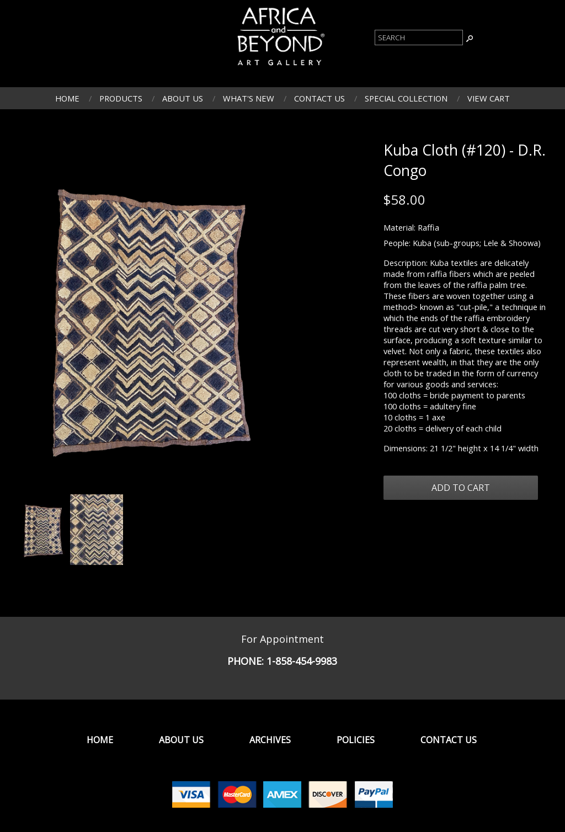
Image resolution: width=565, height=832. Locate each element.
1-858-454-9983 (301, 661)
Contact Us (319, 98)
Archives (270, 740)
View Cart (488, 98)
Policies (356, 740)
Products (120, 98)
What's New (248, 98)
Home (67, 98)
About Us (182, 98)
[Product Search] (419, 37)
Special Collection (406, 98)
